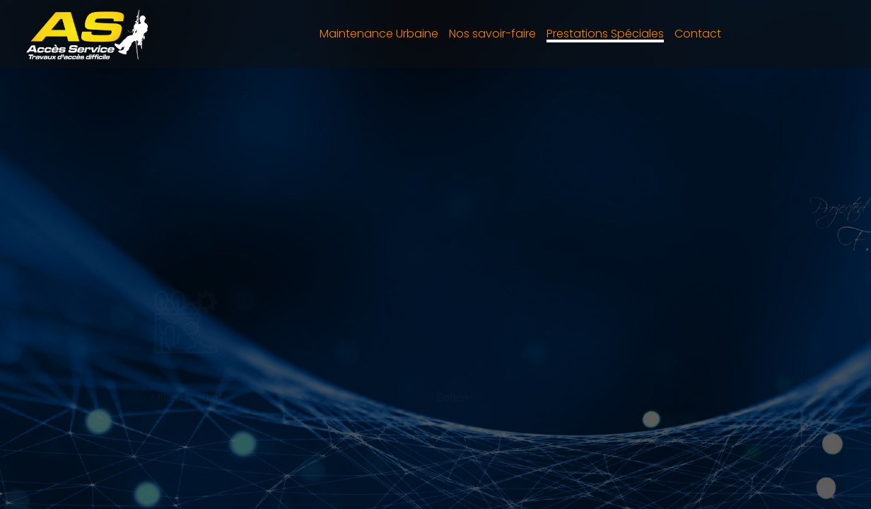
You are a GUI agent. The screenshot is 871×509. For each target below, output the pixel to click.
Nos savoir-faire (492, 33)
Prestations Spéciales (605, 33)
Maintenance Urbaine (379, 33)
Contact (697, 33)
